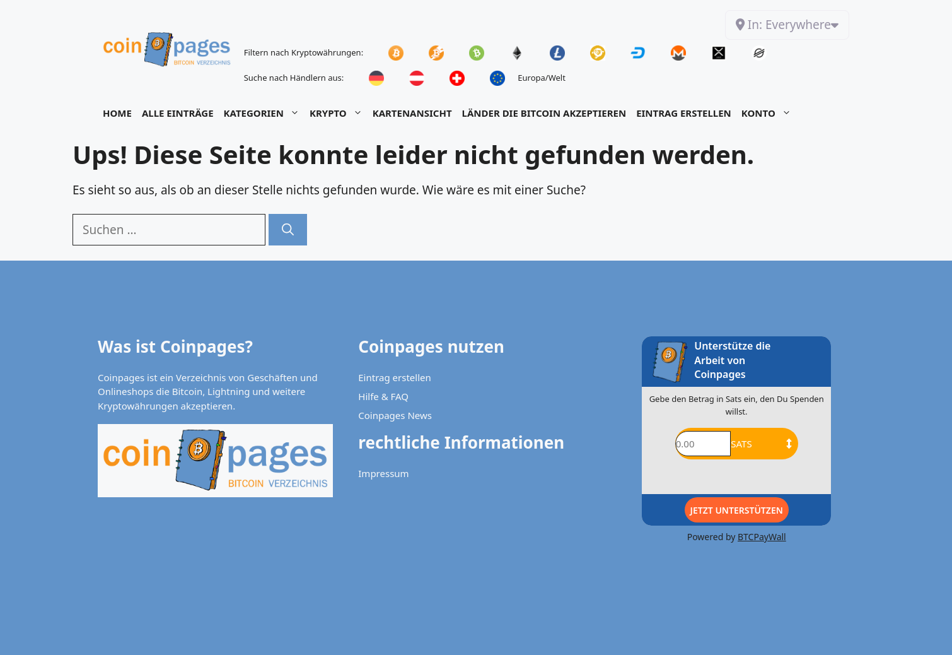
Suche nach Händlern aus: (294, 77)
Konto (768, 113)
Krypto (339, 113)
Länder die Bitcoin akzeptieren (544, 113)
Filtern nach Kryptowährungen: (303, 52)
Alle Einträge (178, 113)
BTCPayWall (762, 537)
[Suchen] (288, 230)
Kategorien (264, 113)
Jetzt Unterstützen (736, 510)
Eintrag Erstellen (683, 113)
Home (117, 113)
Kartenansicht (412, 113)
